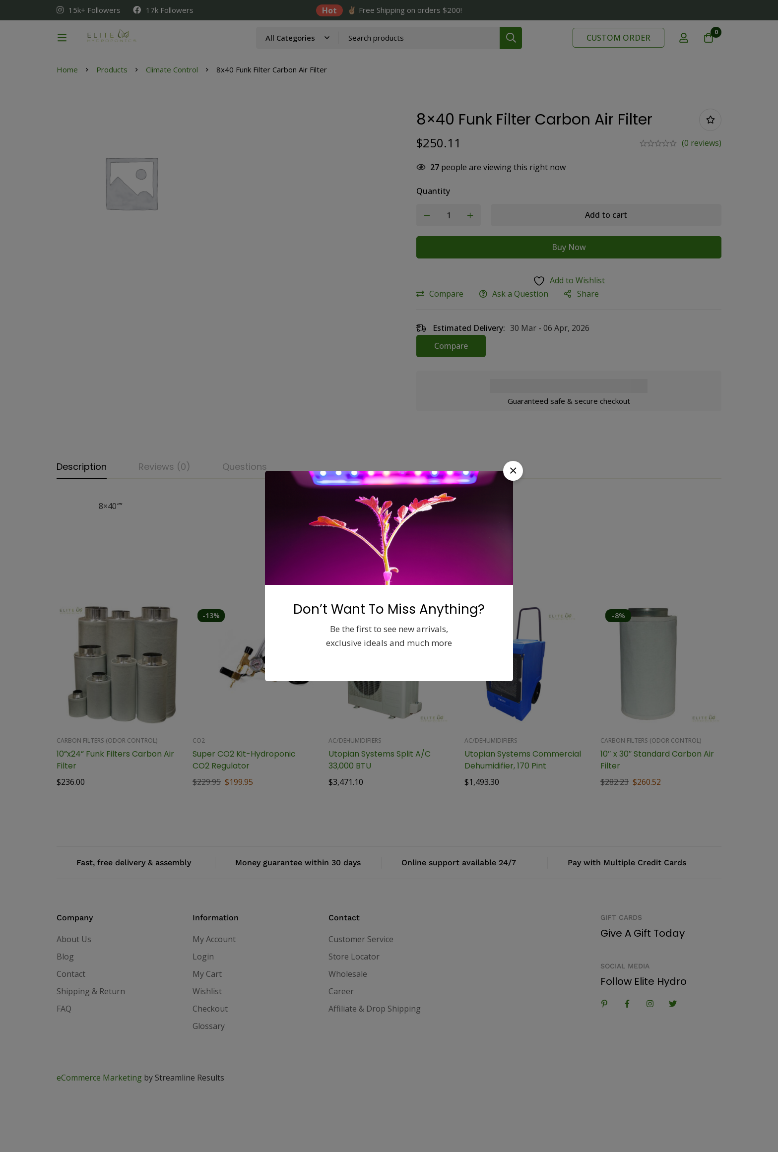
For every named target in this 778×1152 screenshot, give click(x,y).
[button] (513, 471)
